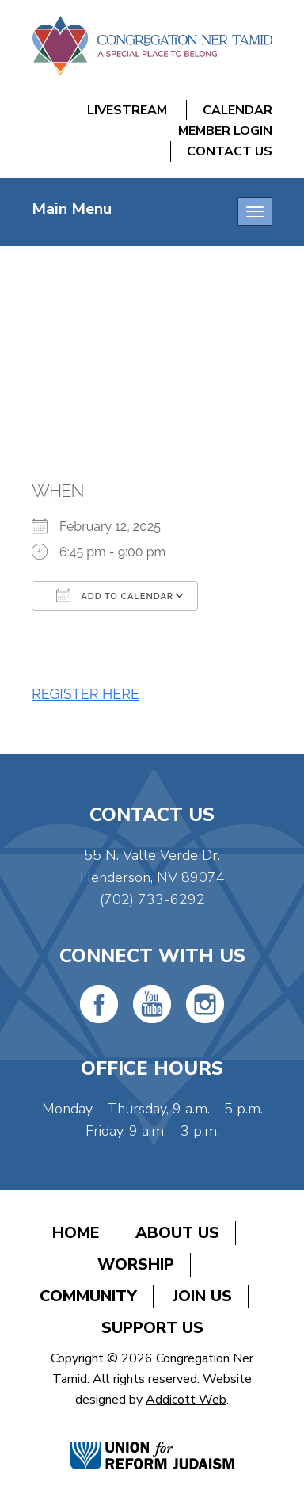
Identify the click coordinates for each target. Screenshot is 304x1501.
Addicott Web (186, 1399)
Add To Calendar (114, 595)
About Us (177, 1232)
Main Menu (72, 209)
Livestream (127, 110)
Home (76, 1232)
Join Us (202, 1296)
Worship (135, 1264)
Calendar (237, 110)
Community (88, 1296)
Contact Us (229, 151)
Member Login (225, 130)
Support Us (152, 1328)
